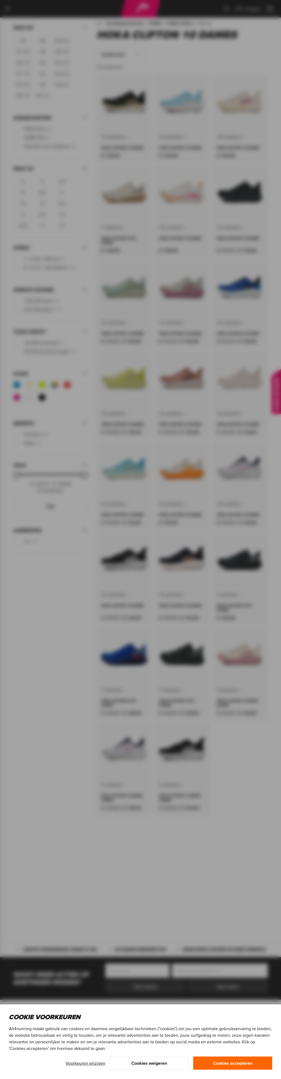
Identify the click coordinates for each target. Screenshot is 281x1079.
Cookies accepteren (232, 1063)
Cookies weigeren (149, 1063)
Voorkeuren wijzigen (85, 1063)
